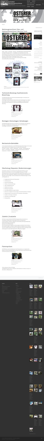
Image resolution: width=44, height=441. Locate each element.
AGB (2, 285)
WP (5, 439)
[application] (38, 37)
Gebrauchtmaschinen (18, 292)
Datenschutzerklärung (19, 288)
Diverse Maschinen (18, 297)
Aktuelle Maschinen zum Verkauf (6, 286)
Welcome (17, 285)
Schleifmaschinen (18, 298)
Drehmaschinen (18, 294)
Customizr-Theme (13, 439)
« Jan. (41, 58)
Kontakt (3, 291)
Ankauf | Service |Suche (5, 287)
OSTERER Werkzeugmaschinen (8, 438)
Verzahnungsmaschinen (19, 299)
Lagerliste (17, 293)
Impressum (3, 290)
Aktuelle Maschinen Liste (39, 27)
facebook (41, 44)
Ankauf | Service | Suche (18, 291)
